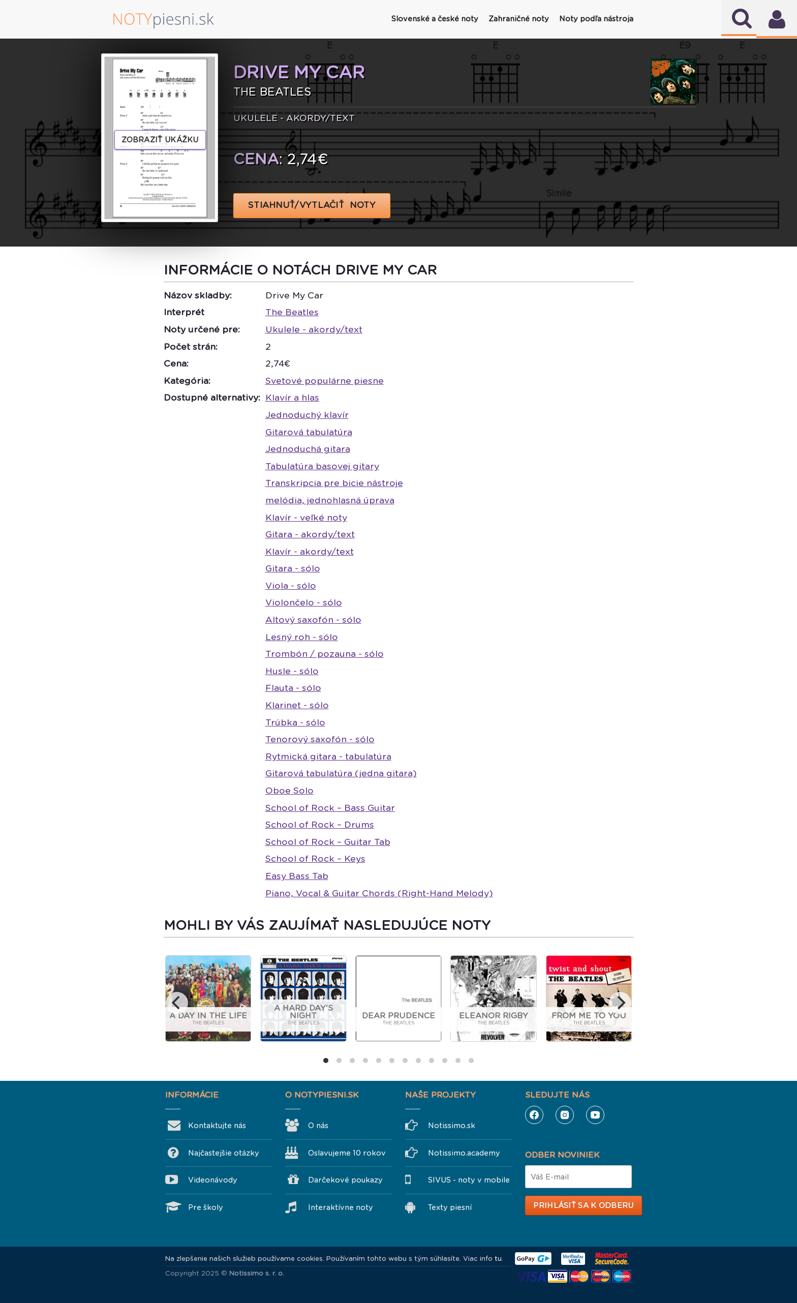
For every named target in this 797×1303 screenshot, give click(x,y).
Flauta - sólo (293, 688)
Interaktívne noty (340, 1207)
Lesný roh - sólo (301, 637)
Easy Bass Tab (296, 876)
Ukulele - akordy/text (313, 329)
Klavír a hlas (292, 397)
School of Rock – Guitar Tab (327, 842)
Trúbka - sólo (295, 722)
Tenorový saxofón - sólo (320, 739)
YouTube (595, 1115)
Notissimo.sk (451, 1126)
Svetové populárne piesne (324, 381)
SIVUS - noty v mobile (469, 1180)
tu (498, 1258)
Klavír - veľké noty (306, 517)
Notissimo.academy (464, 1153)
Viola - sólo (290, 586)
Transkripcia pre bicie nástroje (334, 483)
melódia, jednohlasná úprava (329, 500)
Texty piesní (450, 1207)
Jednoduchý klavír (307, 415)
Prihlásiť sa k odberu (583, 1205)
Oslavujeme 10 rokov (347, 1153)
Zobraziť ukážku (160, 140)
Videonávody (212, 1180)
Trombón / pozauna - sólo (324, 654)
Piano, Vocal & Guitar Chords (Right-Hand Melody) (379, 893)
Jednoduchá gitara (307, 449)
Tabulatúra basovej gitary (322, 466)
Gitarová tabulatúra (308, 432)
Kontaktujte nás (217, 1126)
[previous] (177, 1003)
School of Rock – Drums (319, 825)
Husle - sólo (292, 671)
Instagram (565, 1115)
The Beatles (292, 312)
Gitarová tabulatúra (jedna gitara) (341, 773)
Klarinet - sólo (297, 705)
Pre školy (205, 1207)
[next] (620, 1003)
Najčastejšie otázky (223, 1153)
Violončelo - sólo (303, 602)
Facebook (534, 1115)
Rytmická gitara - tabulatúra (328, 756)
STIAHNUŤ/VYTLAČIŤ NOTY (312, 205)
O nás (318, 1126)
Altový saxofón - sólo (313, 620)
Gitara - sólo (292, 568)
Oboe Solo (289, 790)
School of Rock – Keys (315, 859)
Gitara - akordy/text (310, 534)
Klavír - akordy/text (309, 552)
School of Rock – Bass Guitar (330, 808)
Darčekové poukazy (345, 1180)
